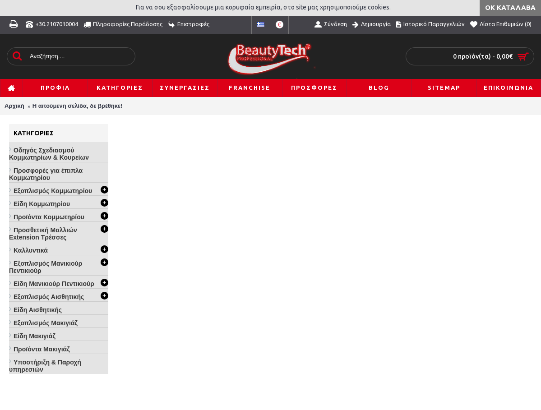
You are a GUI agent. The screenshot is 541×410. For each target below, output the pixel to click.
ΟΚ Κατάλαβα (510, 7)
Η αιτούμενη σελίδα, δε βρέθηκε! (77, 105)
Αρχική (14, 105)
